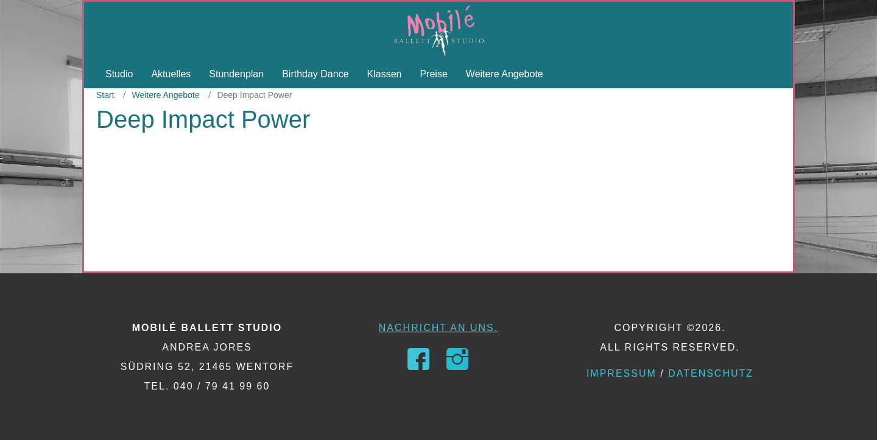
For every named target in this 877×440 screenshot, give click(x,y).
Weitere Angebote (165, 95)
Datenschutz (710, 373)
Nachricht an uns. (438, 328)
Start (105, 95)
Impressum (621, 373)
